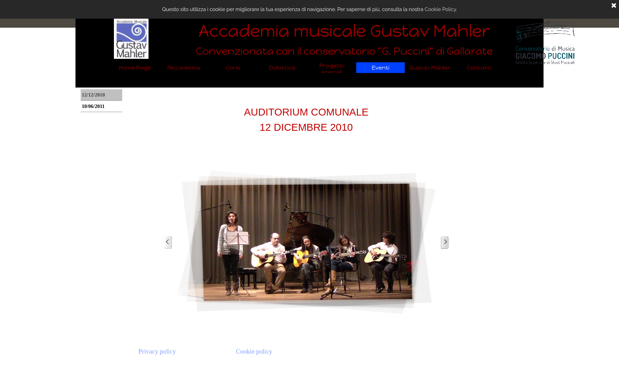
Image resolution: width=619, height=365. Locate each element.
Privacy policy (157, 351)
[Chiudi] (613, 6)
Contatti (479, 67)
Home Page (135, 67)
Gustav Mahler (429, 67)
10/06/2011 (93, 106)
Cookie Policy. (441, 9)
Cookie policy (254, 351)
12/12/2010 (93, 95)
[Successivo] (445, 242)
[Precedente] (168, 242)
